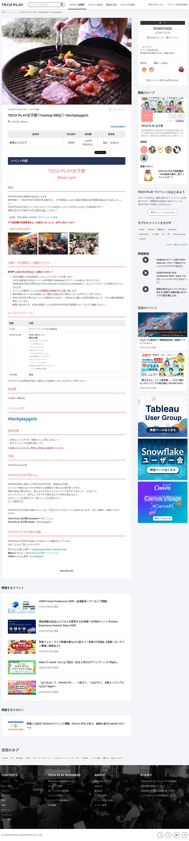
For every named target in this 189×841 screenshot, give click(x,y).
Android (142, 239)
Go (163, 234)
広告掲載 (52, 805)
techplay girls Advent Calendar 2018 (49, 549)
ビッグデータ (44, 758)
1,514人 (180, 120)
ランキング (7, 815)
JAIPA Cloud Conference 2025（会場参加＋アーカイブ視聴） (74, 601)
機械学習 (161, 229)
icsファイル (172, 37)
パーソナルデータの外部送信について (158, 795)
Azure (5, 758)
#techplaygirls (118, 126)
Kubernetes (143, 234)
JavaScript (172, 229)
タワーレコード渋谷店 (40, 329)
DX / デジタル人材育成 (58, 791)
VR (168, 234)
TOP (3, 12)
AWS (28, 758)
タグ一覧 (6, 819)
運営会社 (98, 791)
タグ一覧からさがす (177, 244)
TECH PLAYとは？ (103, 781)
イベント (12, 12)
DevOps (151, 229)
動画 (4, 800)
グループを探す (127, 4)
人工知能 (155, 234)
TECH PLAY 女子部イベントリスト (42, 553)
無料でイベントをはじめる (163, 212)
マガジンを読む (95, 4)
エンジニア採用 (55, 786)
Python (142, 229)
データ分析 (95, 758)
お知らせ (98, 786)
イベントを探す (77, 4)
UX (12, 758)
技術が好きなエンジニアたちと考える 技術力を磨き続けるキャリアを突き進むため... (171, 292)
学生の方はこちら (156, 4)
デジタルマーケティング (63, 758)
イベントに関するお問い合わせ (164, 80)
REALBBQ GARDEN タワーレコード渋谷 (37, 217)
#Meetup (24, 122)
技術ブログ (7, 795)
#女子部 (15, 122)
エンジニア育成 (55, 795)
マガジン (6, 791)
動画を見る (111, 4)
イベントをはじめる (103, 800)
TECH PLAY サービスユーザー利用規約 (159, 781)
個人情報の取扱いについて (153, 786)
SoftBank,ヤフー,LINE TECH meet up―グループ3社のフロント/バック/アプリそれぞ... (170, 262)
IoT (34, 758)
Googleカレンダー (156, 37)
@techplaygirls (44, 522)
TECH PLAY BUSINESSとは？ (62, 781)
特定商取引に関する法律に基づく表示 (158, 791)
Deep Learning (179, 234)
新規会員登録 (181, 4)
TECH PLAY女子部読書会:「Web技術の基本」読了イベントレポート (171, 174)
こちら (49, 518)
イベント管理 (100, 805)
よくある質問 (100, 795)
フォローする (176, 116)
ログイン (171, 4)
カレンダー (7, 786)
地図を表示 (169, 53)
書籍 (4, 805)
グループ (6, 810)
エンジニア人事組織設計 (59, 800)
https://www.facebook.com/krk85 (51, 283)
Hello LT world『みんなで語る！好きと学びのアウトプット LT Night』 (78, 662)
